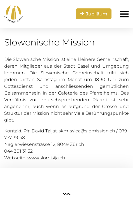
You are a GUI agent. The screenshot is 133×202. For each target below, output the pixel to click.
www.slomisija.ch (46, 157)
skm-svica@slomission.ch (87, 131)
